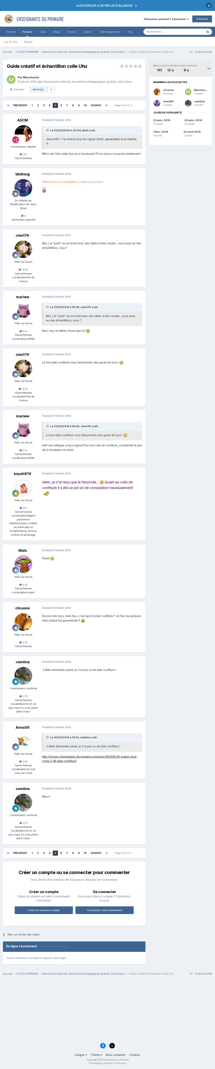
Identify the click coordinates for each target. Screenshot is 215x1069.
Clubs (42, 31)
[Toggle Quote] (48, 130)
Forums (27, 33)
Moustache (201, 89)
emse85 (168, 101)
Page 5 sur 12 (123, 105)
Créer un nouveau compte (44, 910)
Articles (71, 31)
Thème (96, 1054)
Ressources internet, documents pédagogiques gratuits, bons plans (88, 81)
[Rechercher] (164, 32)
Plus (130, 31)
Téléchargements (110, 31)
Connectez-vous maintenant (104, 910)
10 (85, 105)
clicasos (168, 89)
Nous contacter (116, 1054)
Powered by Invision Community (107, 1063)
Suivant (96, 105)
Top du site (10, 41)
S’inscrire (202, 18)
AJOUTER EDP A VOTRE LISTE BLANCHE (104, 5)
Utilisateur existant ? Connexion (166, 19)
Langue (81, 1054)
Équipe (28, 41)
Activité (10, 31)
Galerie (87, 31)
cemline (199, 101)
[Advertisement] (107, 1010)
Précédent (20, 105)
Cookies (134, 1054)
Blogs (56, 31)
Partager (17, 89)
